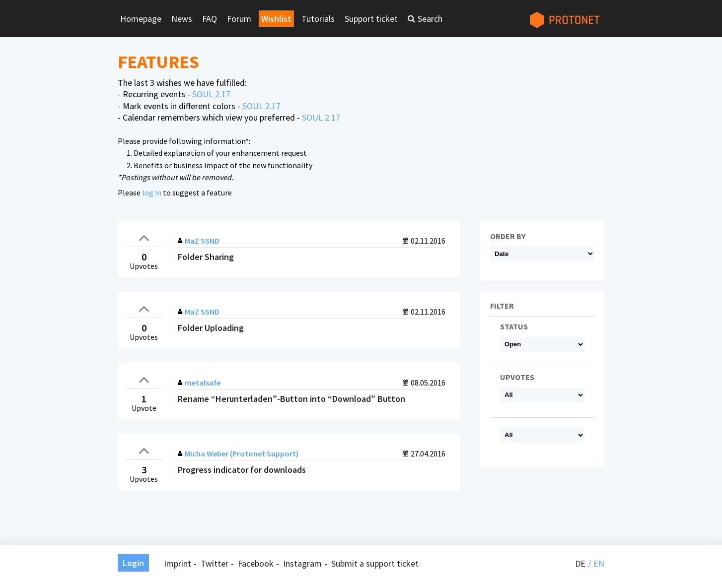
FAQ (209, 18)
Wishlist (276, 18)
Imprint (177, 563)
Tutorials (318, 18)
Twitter (214, 563)
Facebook (256, 563)
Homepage (140, 18)
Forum (239, 18)
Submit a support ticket (375, 563)
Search (430, 18)
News (181, 18)
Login (133, 563)
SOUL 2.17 (211, 94)
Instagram (302, 563)
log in (151, 192)
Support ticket (371, 18)
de (580, 563)
